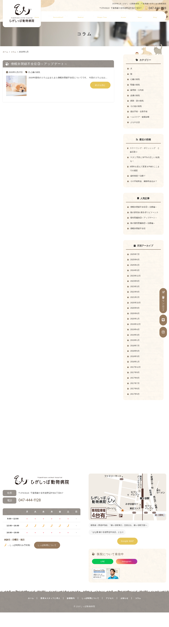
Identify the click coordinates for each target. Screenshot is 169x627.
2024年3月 (135, 280)
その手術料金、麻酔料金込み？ (144, 185)
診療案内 (89, 15)
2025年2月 (135, 274)
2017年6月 (135, 402)
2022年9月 (135, 302)
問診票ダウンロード (163, 300)
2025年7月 (135, 263)
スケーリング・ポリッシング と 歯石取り (145, 152)
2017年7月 (135, 397)
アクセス (129, 15)
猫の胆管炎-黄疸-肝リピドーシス (144, 218)
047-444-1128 (22, 515)
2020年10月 (135, 313)
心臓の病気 (36, 72)
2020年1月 (135, 330)
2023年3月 (135, 296)
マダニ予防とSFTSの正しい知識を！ (144, 162)
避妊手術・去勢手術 (139, 113)
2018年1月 (135, 374)
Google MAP (127, 555)
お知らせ (143, 15)
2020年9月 (135, 319)
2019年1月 (135, 352)
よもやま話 (135, 124)
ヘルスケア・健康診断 (140, 119)
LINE (102, 576)
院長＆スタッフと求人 (69, 15)
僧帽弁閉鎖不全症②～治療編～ (144, 211)
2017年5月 (135, 408)
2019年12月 (135, 335)
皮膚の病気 (135, 96)
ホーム (49, 15)
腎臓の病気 (135, 85)
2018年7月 (135, 358)
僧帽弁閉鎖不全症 (138, 237)
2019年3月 (135, 347)
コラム (156, 15)
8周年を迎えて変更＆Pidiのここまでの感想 (144, 171)
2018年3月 (135, 369)
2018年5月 (135, 363)
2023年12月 (135, 285)
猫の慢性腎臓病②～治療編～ (143, 231)
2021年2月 (135, 308)
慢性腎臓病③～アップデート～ (144, 226)
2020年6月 (135, 324)
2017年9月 (135, 386)
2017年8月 (135, 391)
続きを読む (100, 85)
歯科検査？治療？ (138, 179)
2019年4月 (135, 341)
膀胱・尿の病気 (137, 102)
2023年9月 (135, 291)
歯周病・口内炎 (137, 91)
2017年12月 (135, 380)
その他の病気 (136, 107)
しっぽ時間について (109, 15)
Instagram (127, 576)
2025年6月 (135, 269)
